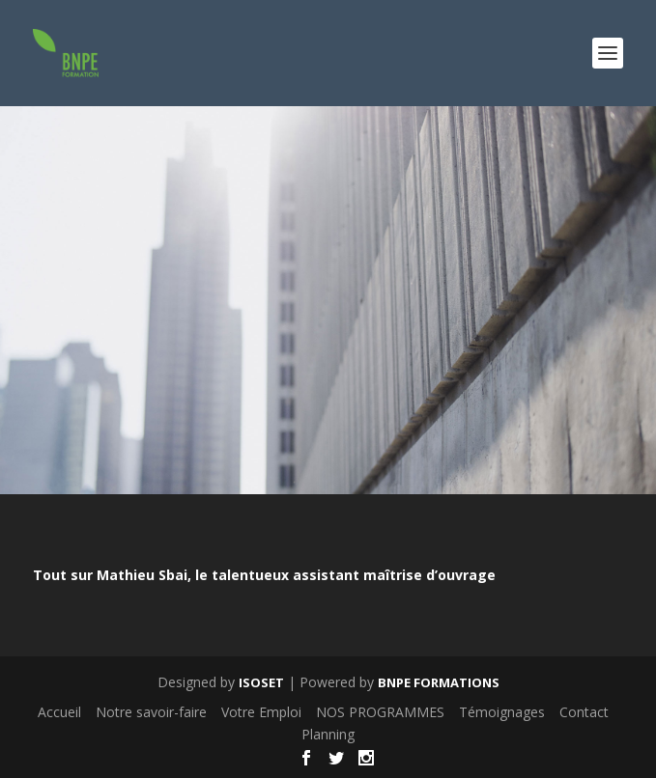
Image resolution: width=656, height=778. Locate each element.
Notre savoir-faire (151, 712)
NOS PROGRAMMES (380, 712)
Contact (584, 712)
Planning (328, 734)
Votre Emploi (261, 712)
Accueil (59, 712)
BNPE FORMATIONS (438, 682)
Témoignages (502, 712)
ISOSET (261, 682)
